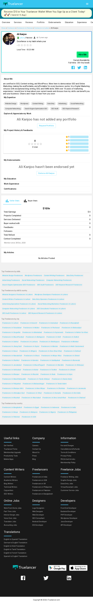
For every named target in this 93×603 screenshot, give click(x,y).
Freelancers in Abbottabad (32, 332)
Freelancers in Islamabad (48, 323)
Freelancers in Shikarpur (74, 365)
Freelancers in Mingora (28, 351)
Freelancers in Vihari (34, 393)
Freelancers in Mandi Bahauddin (14, 379)
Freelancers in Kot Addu (71, 393)
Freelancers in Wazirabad (31, 398)
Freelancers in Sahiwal (72, 351)
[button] (6, 22)
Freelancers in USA (29, 417)
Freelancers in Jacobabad (12, 365)
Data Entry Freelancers (75, 275)
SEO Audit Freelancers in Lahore (14, 313)
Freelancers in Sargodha (11, 332)
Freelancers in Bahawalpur (71, 328)
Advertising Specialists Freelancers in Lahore (19, 304)
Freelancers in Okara (31, 356)
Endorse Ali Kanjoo (46, 173)
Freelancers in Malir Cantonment (71, 346)
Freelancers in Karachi (29, 323)
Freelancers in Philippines (67, 412)
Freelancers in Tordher (48, 370)
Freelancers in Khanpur (11, 374)
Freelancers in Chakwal (76, 398)
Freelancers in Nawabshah (12, 356)
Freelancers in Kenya (10, 412)
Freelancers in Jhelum (67, 370)
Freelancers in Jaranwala (76, 388)
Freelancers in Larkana (29, 342)
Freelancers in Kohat (30, 370)
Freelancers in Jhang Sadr (12, 346)
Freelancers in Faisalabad (12, 328)
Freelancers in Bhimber (70, 342)
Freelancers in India (68, 407)
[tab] (12, 200)
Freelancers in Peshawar (50, 328)
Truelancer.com (54, 600)
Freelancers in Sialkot (70, 337)
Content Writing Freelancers (54, 275)
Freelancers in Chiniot (71, 356)
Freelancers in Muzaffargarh (34, 365)
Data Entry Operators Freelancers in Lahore (48, 299)
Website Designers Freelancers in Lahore (17, 295)
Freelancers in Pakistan (11, 417)
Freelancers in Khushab (11, 398)
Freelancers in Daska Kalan (61, 379)
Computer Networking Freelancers (59, 280)
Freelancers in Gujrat (31, 346)
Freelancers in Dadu (48, 374)
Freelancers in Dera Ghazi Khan (50, 351)
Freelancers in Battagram (35, 337)
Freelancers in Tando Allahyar (38, 379)
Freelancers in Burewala (70, 360)
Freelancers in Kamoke (30, 360)
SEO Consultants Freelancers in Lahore (51, 309)
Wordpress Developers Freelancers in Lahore (51, 295)
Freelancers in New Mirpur (35, 388)
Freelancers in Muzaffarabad (13, 337)
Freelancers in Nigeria (47, 412)
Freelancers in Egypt (31, 407)
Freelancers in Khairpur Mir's (13, 388)
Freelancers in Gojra (65, 374)
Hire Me (83, 55)
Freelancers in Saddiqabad (50, 360)
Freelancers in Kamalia (52, 393)
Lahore (22, 38)
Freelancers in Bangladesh (12, 407)
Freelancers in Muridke (55, 365)
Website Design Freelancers (12, 275)
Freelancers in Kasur (10, 351)
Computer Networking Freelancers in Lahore (18, 309)
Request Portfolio (46, 126)
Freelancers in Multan (31, 328)
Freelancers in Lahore (10, 323)
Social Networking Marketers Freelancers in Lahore (56, 304)
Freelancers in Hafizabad (11, 370)
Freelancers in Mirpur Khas (51, 356)
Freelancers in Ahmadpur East (13, 393)
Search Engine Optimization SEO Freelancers (19, 285)
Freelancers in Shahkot (11, 360)
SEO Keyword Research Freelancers (68, 285)
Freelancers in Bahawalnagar (33, 384)
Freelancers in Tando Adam (56, 384)
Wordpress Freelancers (33, 275)
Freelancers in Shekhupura (49, 342)
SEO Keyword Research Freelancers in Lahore (45, 313)
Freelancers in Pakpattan (11, 384)
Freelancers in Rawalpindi (69, 323)
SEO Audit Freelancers (45, 285)
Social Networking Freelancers (33, 280)
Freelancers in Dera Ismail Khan (54, 398)
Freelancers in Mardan (49, 346)
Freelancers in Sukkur (10, 342)
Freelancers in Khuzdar (30, 374)
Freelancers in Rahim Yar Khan (76, 332)
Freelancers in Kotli (53, 337)
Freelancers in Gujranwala (53, 332)
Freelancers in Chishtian (55, 388)
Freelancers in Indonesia (50, 407)
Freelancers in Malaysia (28, 412)
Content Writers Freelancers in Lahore (16, 299)
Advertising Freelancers (11, 280)
